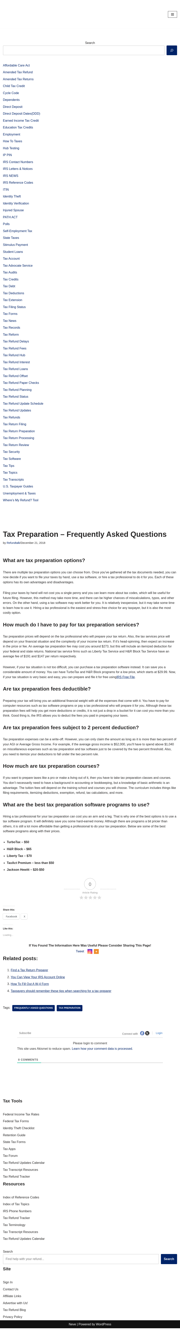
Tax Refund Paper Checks (21, 383)
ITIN (6, 189)
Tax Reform (11, 335)
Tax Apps (9, 1150)
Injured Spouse (13, 210)
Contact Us (10, 1290)
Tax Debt (9, 286)
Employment (11, 134)
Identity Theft (12, 196)
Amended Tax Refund (18, 72)
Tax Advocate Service (18, 266)
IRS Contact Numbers (18, 162)
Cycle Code (11, 93)
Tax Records (11, 328)
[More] (96, 953)
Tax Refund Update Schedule (23, 404)
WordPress (103, 1325)
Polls (6, 224)
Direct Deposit (12, 106)
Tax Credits (11, 279)
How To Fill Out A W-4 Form (30, 985)
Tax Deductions (13, 293)
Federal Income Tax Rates (21, 1116)
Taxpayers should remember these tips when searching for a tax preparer (61, 992)
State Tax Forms (14, 1143)
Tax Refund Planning (17, 390)
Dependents (11, 100)
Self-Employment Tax (17, 231)
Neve (72, 1325)
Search (90, 43)
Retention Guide (14, 1136)
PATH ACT (10, 217)
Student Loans (13, 252)
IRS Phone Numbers (17, 1213)
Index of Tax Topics (16, 1206)
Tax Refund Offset (15, 376)
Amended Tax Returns (18, 79)
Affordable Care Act (16, 65)
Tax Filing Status (14, 307)
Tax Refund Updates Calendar (24, 1164)
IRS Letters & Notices (18, 169)
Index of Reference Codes (21, 1199)
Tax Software (12, 459)
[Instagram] (89, 953)
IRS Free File (126, 678)
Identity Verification (16, 203)
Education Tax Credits (18, 127)
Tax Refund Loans (15, 369)
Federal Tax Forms (16, 1123)
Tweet (80, 952)
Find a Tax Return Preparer (29, 971)
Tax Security (11, 452)
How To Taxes (12, 141)
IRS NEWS (10, 176)
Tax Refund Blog (14, 1311)
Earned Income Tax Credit (21, 120)
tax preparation (70, 1010)
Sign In (8, 1284)
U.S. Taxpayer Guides (18, 487)
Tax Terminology (14, 1226)
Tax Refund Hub (14, 356)
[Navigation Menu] (172, 14)
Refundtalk (13, 543)
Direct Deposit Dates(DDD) (21, 113)
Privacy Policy (12, 1318)
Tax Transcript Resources (20, 1171)
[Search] (172, 50)
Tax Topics (10, 473)
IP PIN (7, 155)
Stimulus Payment (15, 245)
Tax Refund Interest (16, 362)
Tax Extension (12, 300)
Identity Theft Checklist (18, 1130)
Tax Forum (10, 1157)
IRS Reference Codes (18, 183)
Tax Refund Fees (14, 349)
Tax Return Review (16, 445)
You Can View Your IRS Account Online (38, 978)
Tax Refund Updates (17, 411)
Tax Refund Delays (16, 342)
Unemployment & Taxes (19, 494)
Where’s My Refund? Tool (21, 501)
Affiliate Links (12, 1297)
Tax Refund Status (15, 397)
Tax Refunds (11, 418)
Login (158, 1034)
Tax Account (11, 259)
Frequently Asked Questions (33, 1010)
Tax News (9, 321)
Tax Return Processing (18, 439)
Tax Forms (10, 314)
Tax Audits (10, 272)
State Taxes (11, 238)
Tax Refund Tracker (16, 1178)
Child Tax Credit (14, 86)
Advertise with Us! (15, 1304)
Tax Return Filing (14, 425)
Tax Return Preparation (19, 432)
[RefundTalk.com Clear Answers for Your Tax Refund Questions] (14, 14)
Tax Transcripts (13, 480)
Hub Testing (11, 148)
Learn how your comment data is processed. (102, 1050)
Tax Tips (8, 466)
